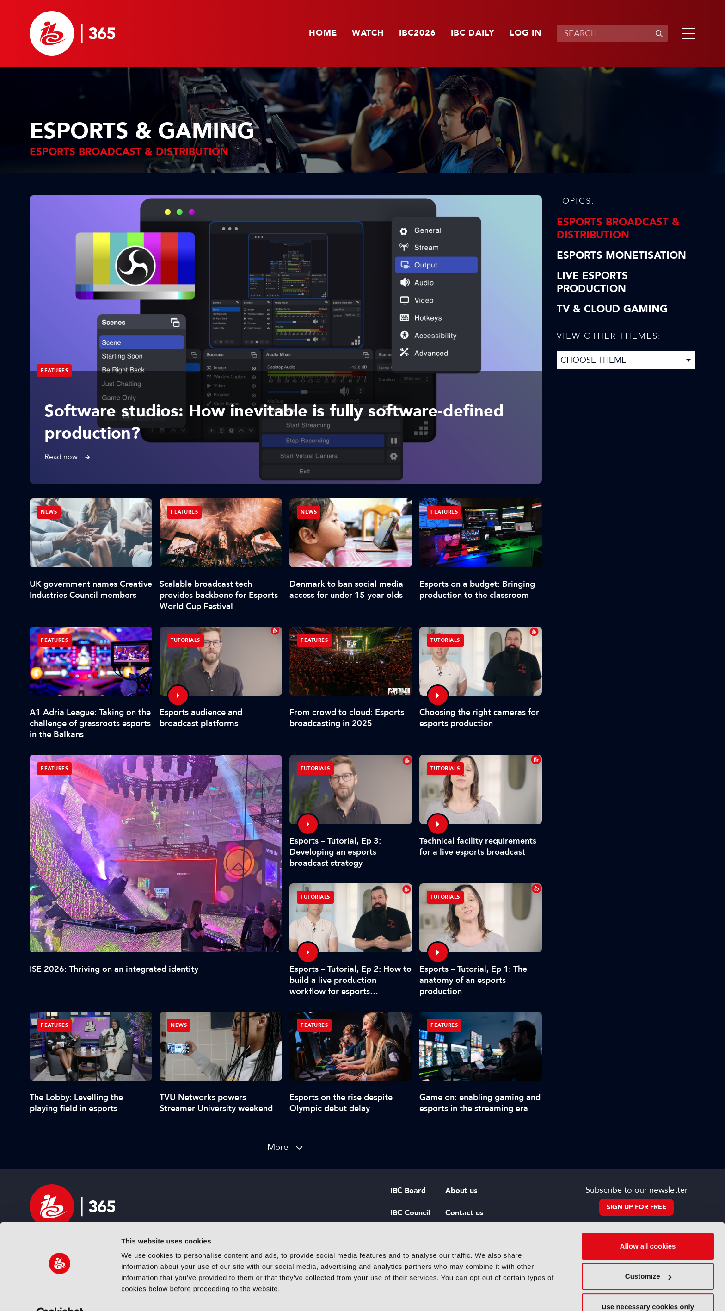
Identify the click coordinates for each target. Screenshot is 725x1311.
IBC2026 (417, 33)
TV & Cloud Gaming (612, 309)
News (49, 512)
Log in (526, 33)
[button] (687, 33)
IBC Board (408, 1191)
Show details (142, 1293)
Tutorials (185, 640)
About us (461, 1191)
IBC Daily (473, 33)
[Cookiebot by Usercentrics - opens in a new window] (59, 1293)
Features (54, 370)
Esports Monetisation (621, 255)
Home (323, 33)
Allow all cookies (648, 1225)
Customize (648, 1255)
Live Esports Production (592, 282)
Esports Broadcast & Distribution (618, 228)
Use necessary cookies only (648, 1285)
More (278, 1147)
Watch (368, 33)
